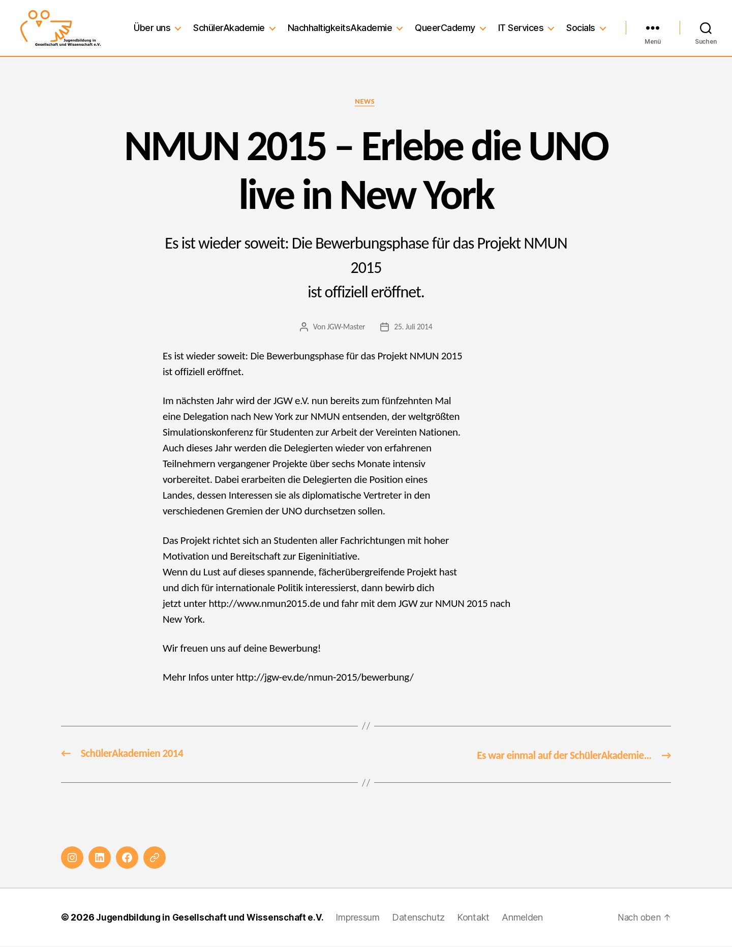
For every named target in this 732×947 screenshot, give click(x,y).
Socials (580, 27)
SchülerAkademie (229, 27)
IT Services (521, 27)
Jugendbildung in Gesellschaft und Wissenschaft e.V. (212, 918)
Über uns (152, 27)
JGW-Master (345, 328)
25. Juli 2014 (413, 328)
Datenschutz (424, 918)
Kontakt (479, 918)
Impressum (364, 918)
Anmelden (528, 918)
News (366, 102)
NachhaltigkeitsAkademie (340, 27)
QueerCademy (445, 27)
